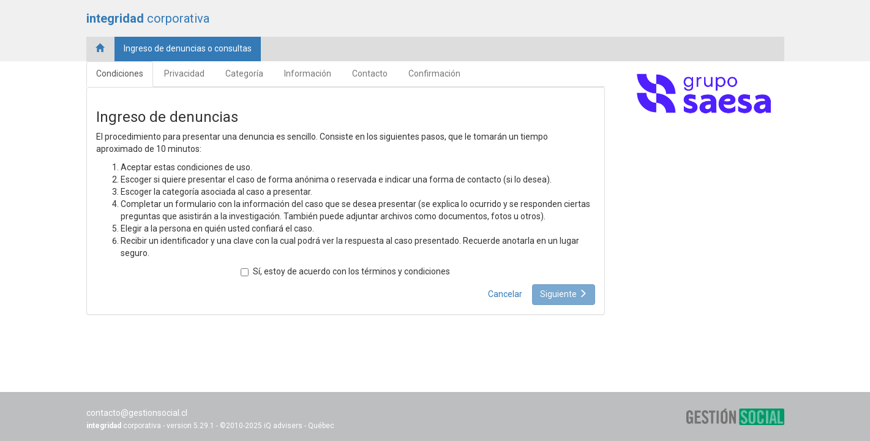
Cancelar (505, 294)
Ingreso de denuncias (188, 48)
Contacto (370, 73)
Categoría (244, 73)
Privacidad (184, 73)
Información (307, 73)
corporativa (147, 18)
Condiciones (119, 73)
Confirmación (434, 73)
